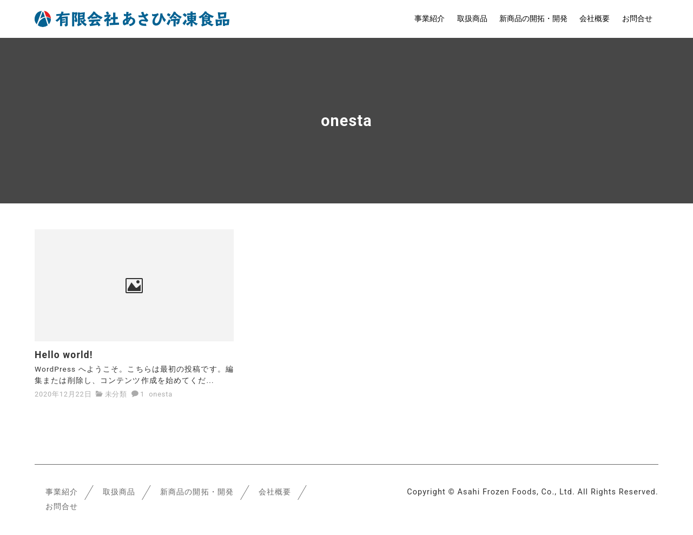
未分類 (116, 393)
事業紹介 (429, 18)
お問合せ (637, 18)
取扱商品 (472, 18)
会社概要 (594, 18)
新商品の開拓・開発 (533, 18)
